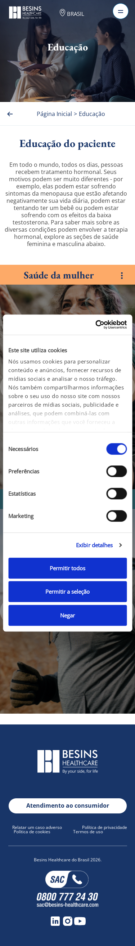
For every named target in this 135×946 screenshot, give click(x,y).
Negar (67, 615)
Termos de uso (88, 832)
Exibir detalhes (94, 545)
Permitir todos (67, 568)
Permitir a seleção (67, 591)
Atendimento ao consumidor (67, 805)
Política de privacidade (104, 827)
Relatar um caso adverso (37, 827)
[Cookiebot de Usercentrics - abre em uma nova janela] (96, 324)
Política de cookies (32, 832)
